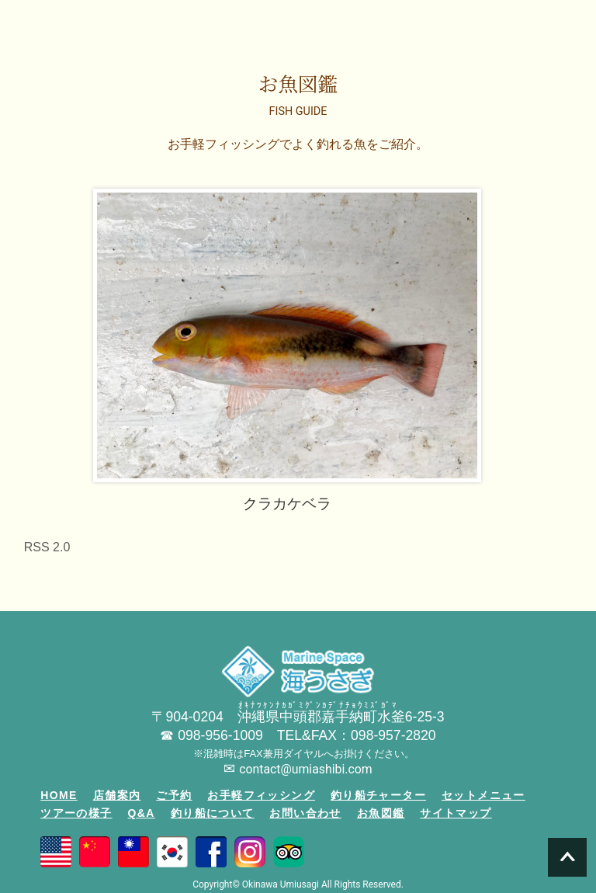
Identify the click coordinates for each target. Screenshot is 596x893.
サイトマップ (455, 813)
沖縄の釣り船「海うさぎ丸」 (64, 23)
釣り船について (213, 813)
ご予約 (174, 795)
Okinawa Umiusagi (280, 884)
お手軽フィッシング (261, 795)
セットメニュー (483, 795)
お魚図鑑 (381, 813)
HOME (59, 795)
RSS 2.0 (47, 547)
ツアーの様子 (76, 813)
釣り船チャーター (378, 795)
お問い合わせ (305, 813)
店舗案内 (117, 795)
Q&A (141, 813)
